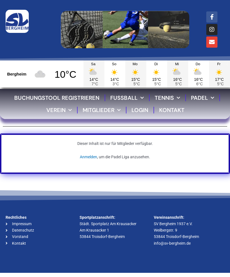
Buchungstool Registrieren (56, 97)
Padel (202, 98)
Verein (59, 110)
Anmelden (88, 157)
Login (139, 110)
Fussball (127, 98)
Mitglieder (102, 110)
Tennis (167, 98)
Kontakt (172, 110)
